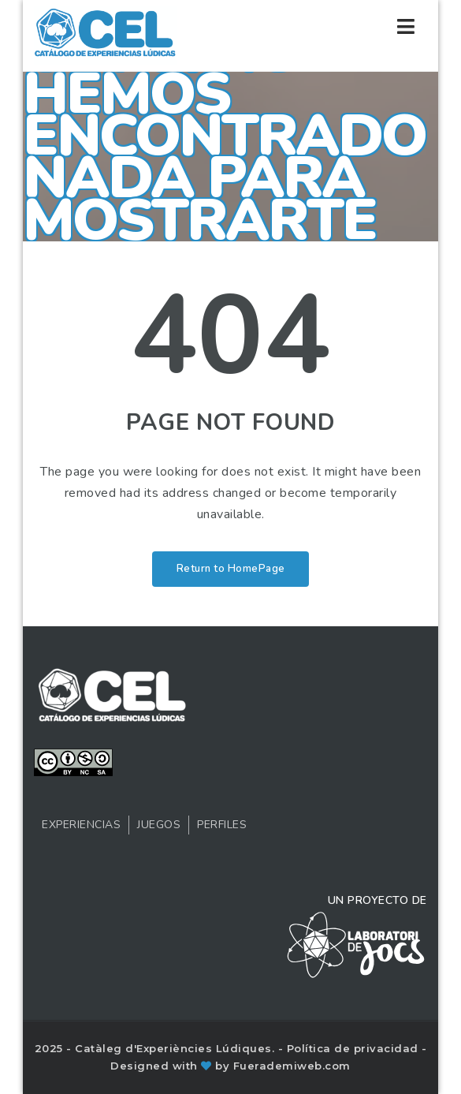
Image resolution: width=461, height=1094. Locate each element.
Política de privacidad (354, 1048)
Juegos (158, 824)
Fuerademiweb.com (292, 1065)
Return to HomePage (231, 569)
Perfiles (222, 824)
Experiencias (81, 824)
